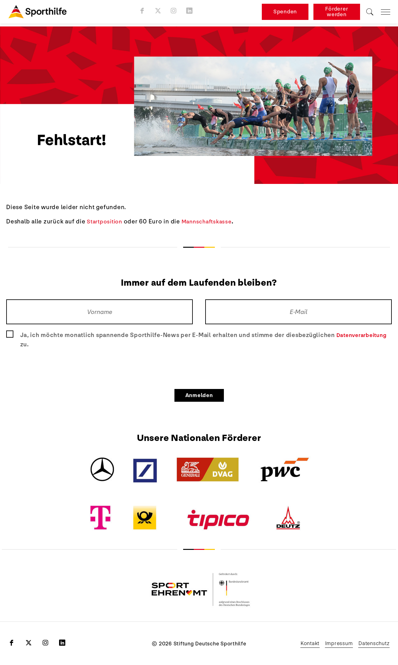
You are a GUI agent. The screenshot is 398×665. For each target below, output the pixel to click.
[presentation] (199, 367)
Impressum (332, 643)
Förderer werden (336, 13)
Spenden (285, 13)
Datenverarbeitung (364, 335)
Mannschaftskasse (212, 222)
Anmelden (199, 395)
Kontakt (299, 643)
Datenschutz (372, 643)
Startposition (106, 222)
